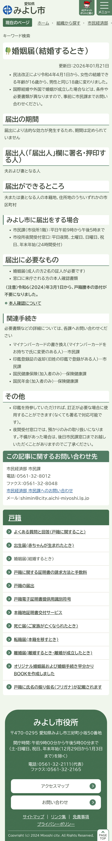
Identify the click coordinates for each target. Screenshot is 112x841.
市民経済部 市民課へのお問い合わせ (40, 491)
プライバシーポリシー (56, 824)
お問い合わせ (55, 802)
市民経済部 (98, 23)
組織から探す (68, 23)
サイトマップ (33, 817)
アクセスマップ (55, 786)
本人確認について (25, 303)
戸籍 (14, 517)
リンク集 (58, 817)
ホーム (43, 23)
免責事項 (81, 817)
